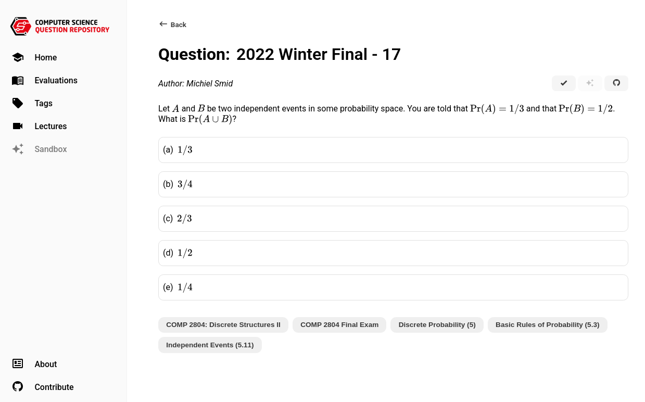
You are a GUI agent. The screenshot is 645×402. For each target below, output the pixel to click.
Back (172, 24)
